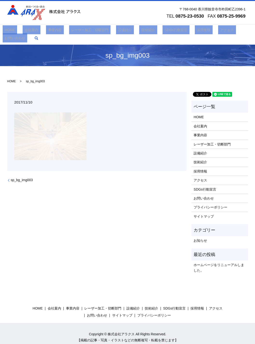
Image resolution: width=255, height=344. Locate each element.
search (239, 30)
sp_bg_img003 (22, 173)
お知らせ (200, 233)
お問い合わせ (221, 31)
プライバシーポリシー (210, 200)
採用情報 (179, 31)
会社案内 (33, 31)
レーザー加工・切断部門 (83, 31)
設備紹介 (114, 31)
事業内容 (52, 31)
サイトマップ (204, 209)
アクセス (198, 31)
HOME (17, 31)
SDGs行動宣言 (156, 31)
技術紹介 (133, 31)
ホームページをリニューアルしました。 (219, 260)
